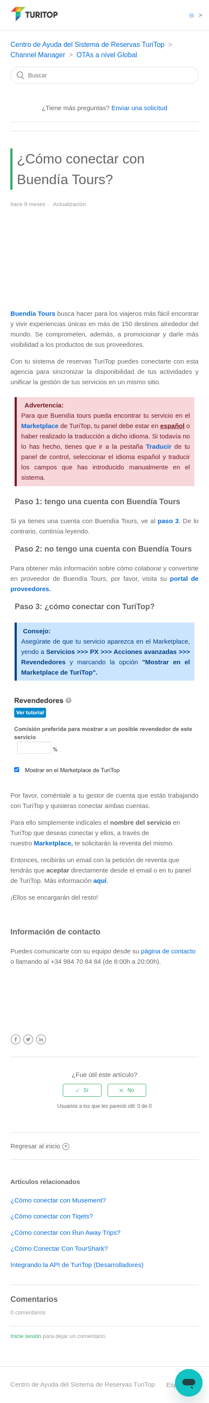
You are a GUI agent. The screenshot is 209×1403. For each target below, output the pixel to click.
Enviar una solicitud (139, 107)
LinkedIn (41, 1039)
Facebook (15, 1039)
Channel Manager (37, 55)
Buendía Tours (32, 313)
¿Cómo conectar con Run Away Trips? (65, 1232)
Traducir (158, 446)
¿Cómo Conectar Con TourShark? (59, 1248)
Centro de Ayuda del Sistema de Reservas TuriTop (87, 44)
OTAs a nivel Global (107, 55)
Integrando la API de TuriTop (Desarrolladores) (76, 1264)
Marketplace (52, 843)
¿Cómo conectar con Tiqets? (51, 1216)
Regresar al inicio (39, 1146)
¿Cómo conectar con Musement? (58, 1200)
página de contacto (168, 951)
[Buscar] (104, 75)
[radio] (82, 1090)
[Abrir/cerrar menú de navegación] (191, 15)
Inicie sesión (25, 1336)
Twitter (28, 1039)
